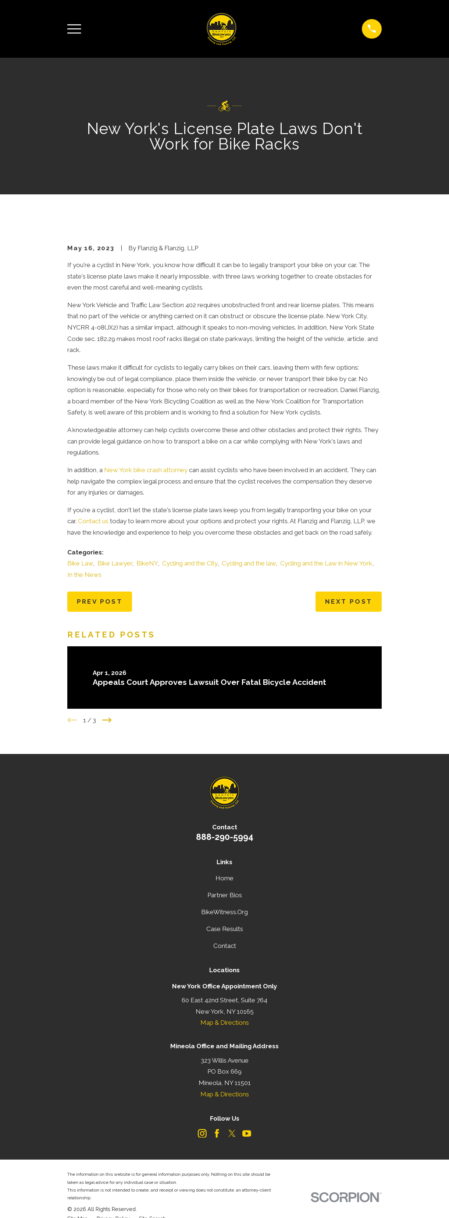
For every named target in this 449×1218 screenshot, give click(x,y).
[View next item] (107, 720)
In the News (84, 574)
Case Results (224, 929)
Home (224, 878)
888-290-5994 (224, 837)
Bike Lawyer (114, 563)
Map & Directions (224, 1022)
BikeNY (147, 563)
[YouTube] (246, 1133)
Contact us (93, 521)
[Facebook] (217, 1133)
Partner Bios (224, 895)
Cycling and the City (189, 563)
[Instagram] (202, 1133)
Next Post (349, 601)
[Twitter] (232, 1133)
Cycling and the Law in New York (326, 563)
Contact (224, 945)
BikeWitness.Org (224, 912)
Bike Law (80, 563)
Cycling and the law (249, 563)
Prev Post (100, 601)
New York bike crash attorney (146, 470)
